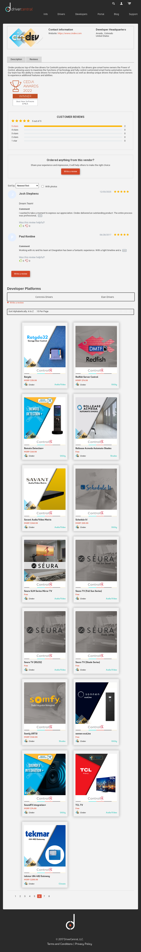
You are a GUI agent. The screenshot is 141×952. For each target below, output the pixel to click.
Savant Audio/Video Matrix (37, 520)
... (40, 215)
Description (16, 59)
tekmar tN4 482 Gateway (37, 877)
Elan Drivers (107, 297)
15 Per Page (42, 311)
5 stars (15, 126)
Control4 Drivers (44, 297)
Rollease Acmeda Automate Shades (93, 449)
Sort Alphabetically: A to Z (21, 311)
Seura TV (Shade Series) (87, 663)
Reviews (34, 59)
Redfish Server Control (86, 377)
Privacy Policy (83, 945)
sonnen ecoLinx (83, 734)
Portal (101, 14)
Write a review (70, 171)
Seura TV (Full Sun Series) (88, 591)
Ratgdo (27, 377)
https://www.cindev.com (70, 33)
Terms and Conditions (60, 945)
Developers (81, 14)
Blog (116, 14)
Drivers (61, 14)
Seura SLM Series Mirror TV (38, 591)
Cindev (32, 385)
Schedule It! (81, 520)
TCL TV (79, 805)
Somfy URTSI (30, 734)
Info (46, 14)
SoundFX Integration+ (35, 805)
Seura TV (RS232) (33, 663)
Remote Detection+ (34, 449)
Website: (52, 33)
